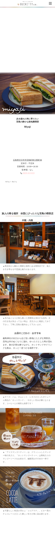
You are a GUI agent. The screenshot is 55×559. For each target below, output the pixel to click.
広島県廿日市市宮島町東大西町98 (27, 160)
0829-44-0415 (29, 173)
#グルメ (8, 182)
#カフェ (14, 182)
